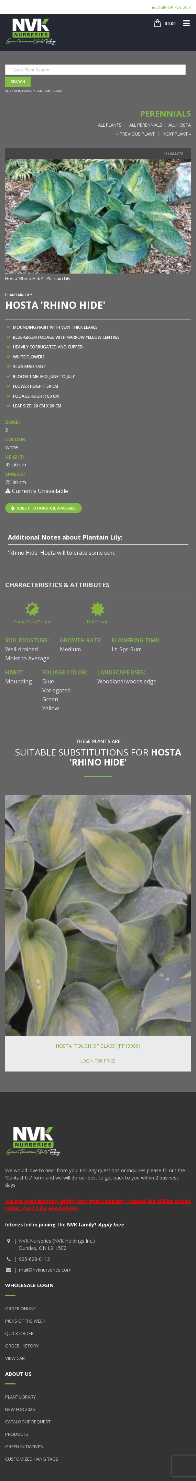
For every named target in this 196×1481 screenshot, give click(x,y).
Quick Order (19, 1333)
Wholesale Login (29, 1285)
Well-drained (21, 649)
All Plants (110, 125)
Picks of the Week (25, 1321)
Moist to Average (27, 658)
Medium (70, 649)
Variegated (56, 690)
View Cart (16, 1358)
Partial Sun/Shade (32, 622)
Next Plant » (177, 134)
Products (16, 1434)
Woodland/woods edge (126, 681)
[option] (98, 221)
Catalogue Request (28, 1422)
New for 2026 (20, 1409)
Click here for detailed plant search (34, 90)
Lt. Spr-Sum (127, 649)
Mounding (18, 681)
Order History (22, 1346)
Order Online (20, 1308)
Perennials (165, 113)
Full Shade (98, 622)
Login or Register (171, 7)
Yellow (50, 708)
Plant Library (20, 1397)
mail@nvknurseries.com (45, 1269)
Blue (48, 681)
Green (50, 699)
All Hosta (179, 125)
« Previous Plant (135, 134)
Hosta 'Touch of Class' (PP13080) (98, 1046)
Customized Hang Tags (31, 1459)
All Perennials (145, 125)
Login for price (98, 1061)
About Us (18, 1373)
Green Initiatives (24, 1446)
